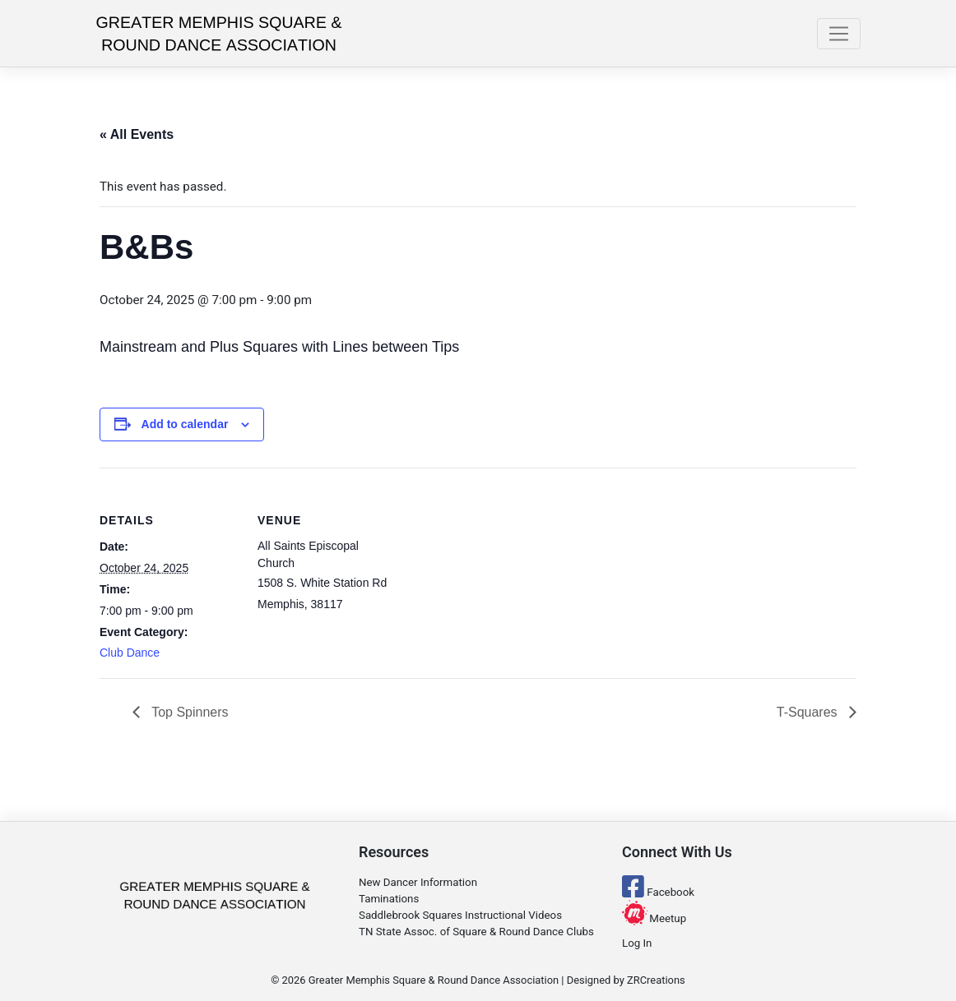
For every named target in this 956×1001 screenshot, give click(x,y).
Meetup (654, 918)
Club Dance (130, 652)
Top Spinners (188, 712)
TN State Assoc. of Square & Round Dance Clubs (476, 931)
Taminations (389, 899)
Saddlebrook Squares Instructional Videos (460, 915)
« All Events (137, 134)
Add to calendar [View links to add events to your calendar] (185, 424)
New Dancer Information (418, 882)
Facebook (658, 892)
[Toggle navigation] (839, 33)
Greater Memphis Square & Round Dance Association (434, 980)
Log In (637, 943)
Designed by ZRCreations (626, 980)
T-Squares (809, 712)
